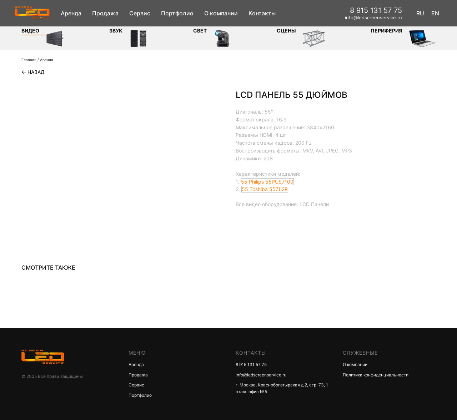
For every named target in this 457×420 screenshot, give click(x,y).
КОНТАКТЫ (251, 353)
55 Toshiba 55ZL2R (265, 189)
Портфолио (177, 13)
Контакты (262, 13)
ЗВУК (115, 31)
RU (420, 13)
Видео (30, 31)
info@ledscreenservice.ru (373, 17)
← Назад (33, 72)
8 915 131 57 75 (376, 10)
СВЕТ (200, 31)
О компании (221, 13)
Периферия (386, 31)
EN (435, 13)
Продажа (105, 13)
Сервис (139, 13)
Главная (28, 60)
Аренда (71, 13)
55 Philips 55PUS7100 (267, 182)
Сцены (286, 31)
